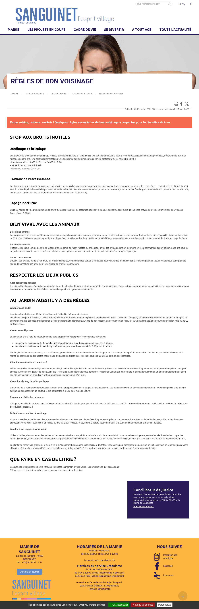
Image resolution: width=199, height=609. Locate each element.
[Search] (153, 4)
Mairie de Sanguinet (34, 93)
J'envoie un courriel (29, 572)
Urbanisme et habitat (82, 93)
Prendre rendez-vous (143, 506)
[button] (182, 595)
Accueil (14, 93)
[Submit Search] (169, 4)
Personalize (164, 604)
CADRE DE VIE (58, 93)
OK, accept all (119, 604)
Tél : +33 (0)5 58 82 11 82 (29, 562)
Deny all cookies (143, 604)
